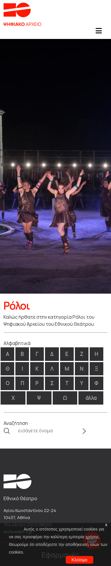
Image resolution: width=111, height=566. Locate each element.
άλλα (91, 398)
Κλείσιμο (79, 559)
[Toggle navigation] (98, 32)
